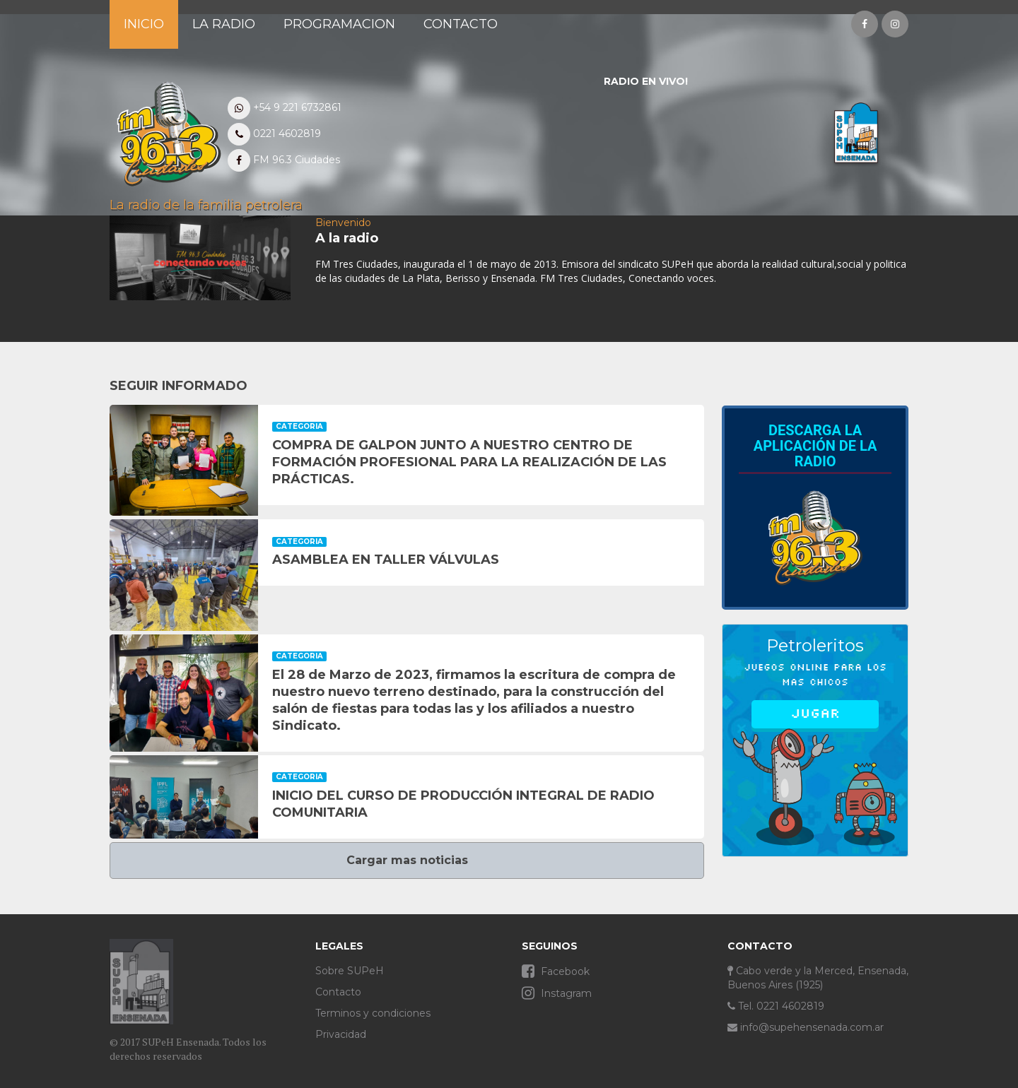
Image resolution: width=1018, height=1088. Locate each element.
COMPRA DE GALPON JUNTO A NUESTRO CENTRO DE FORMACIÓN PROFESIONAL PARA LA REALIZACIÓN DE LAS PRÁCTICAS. (469, 462)
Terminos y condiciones (373, 1013)
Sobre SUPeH (349, 970)
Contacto (338, 992)
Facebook (556, 971)
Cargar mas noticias (407, 860)
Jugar (815, 713)
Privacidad (340, 1034)
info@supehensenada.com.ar (805, 1027)
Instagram (557, 993)
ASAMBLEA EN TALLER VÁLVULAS (385, 559)
